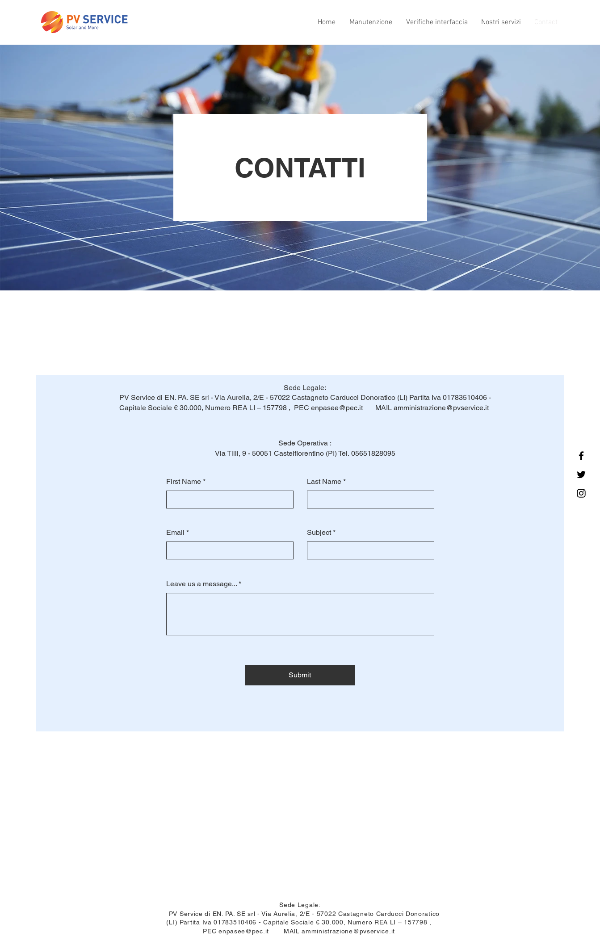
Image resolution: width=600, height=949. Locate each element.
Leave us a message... (201, 584)
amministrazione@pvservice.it (441, 407)
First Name (183, 481)
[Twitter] (581, 474)
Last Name (324, 481)
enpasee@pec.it (337, 407)
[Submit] (300, 675)
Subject (319, 532)
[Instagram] (581, 493)
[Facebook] (581, 456)
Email (175, 532)
